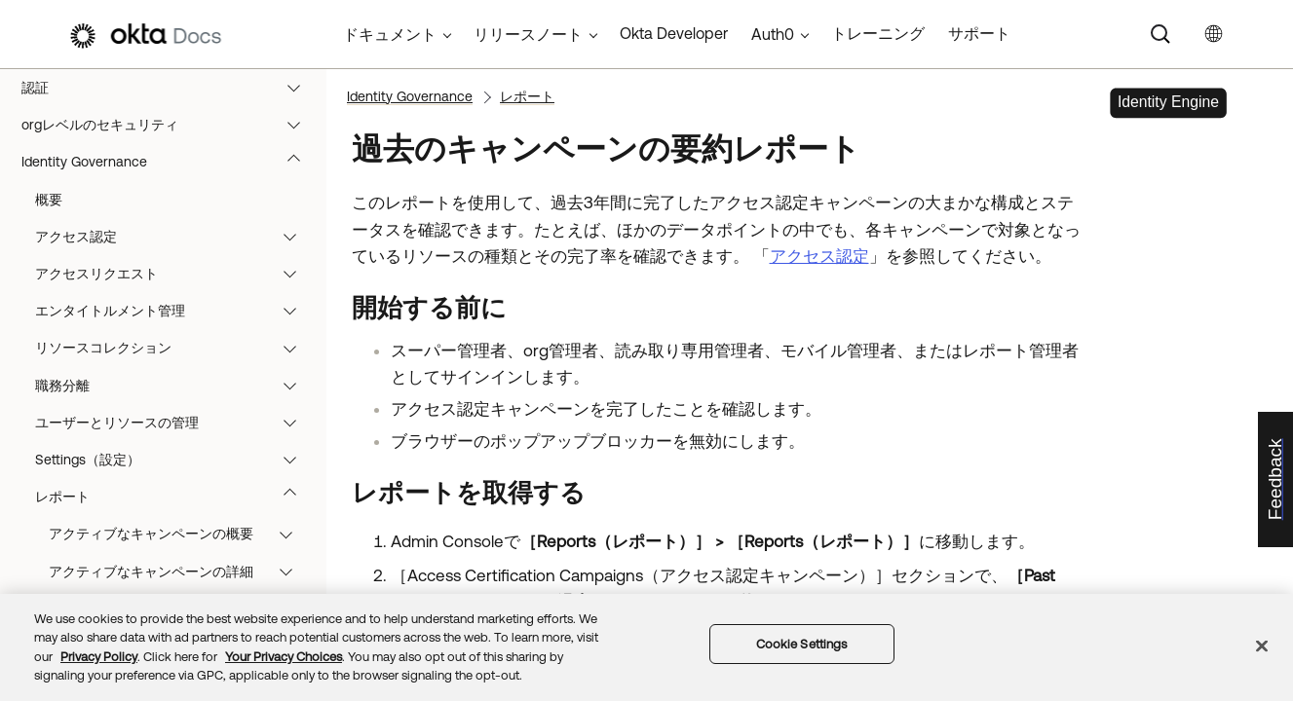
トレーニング (878, 33)
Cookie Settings (802, 644)
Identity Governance (170, 161)
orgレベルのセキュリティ (170, 124)
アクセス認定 (175, 236)
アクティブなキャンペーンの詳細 (180, 571)
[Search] (1160, 34)
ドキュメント (390, 34)
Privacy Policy (98, 656)
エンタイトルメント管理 (175, 310)
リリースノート (528, 34)
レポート (175, 496)
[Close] (1261, 645)
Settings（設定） (175, 459)
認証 (170, 87)
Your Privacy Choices (283, 656)
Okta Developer (674, 33)
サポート (979, 33)
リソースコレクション (175, 347)
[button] (298, 87)
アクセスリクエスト (175, 273)
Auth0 (772, 34)
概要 (48, 199)
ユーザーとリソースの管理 (175, 422)
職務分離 (175, 385)
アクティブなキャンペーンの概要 (180, 533)
